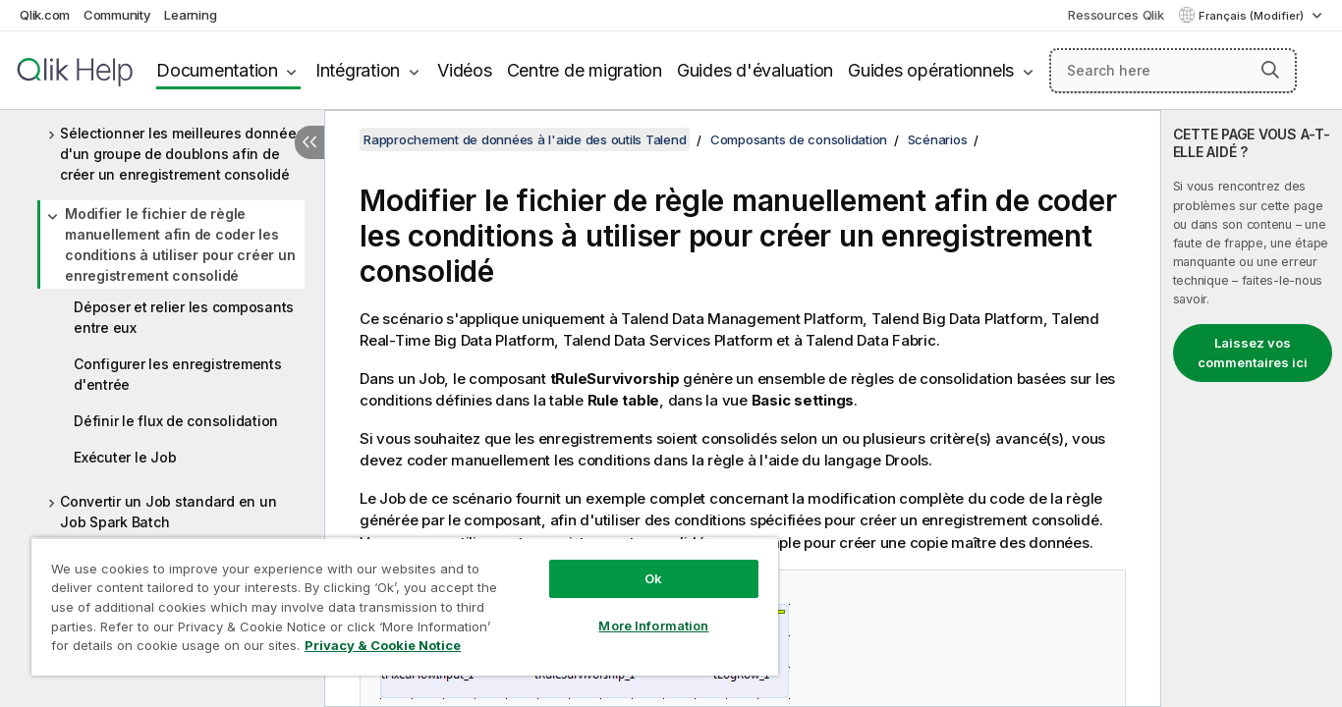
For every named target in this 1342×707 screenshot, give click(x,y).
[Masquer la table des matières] (309, 142)
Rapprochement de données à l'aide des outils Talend (524, 139)
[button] (1270, 70)
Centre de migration (584, 70)
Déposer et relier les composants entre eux (184, 317)
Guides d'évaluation (755, 70)
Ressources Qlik (1115, 15)
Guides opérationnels (931, 70)
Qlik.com (45, 15)
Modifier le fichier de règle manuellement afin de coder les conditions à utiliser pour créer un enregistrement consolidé (180, 244)
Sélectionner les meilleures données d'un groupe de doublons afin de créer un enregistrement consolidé (182, 154)
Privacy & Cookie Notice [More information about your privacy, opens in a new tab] (383, 645)
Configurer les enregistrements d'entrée (178, 374)
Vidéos (464, 70)
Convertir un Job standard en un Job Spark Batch (168, 511)
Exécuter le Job (125, 457)
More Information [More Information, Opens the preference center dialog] (653, 625)
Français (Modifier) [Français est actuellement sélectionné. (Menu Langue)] (1253, 16)
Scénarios (938, 139)
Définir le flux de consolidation (176, 420)
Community (117, 15)
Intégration (357, 70)
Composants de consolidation (798, 139)
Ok (653, 578)
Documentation (217, 70)
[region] (404, 606)
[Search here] (1173, 70)
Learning (190, 15)
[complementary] (1251, 408)
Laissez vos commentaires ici (1253, 352)
